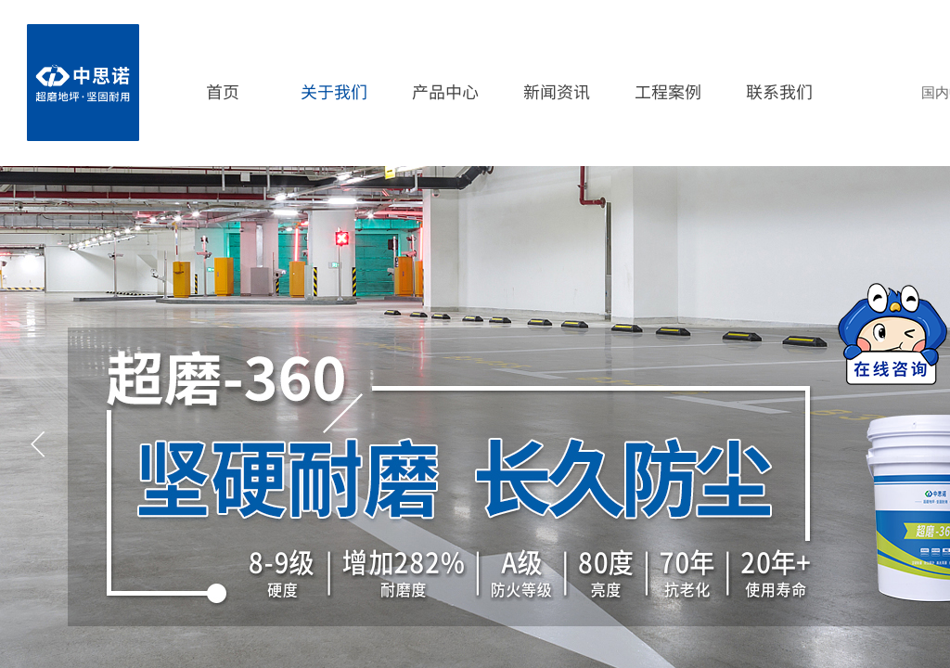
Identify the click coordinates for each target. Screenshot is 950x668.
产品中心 (445, 91)
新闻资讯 (556, 91)
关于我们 (334, 91)
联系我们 (779, 91)
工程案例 (668, 91)
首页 (222, 91)
